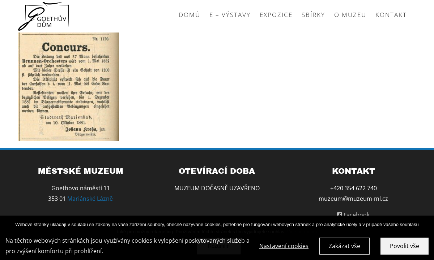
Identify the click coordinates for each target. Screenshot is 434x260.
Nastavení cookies (284, 247)
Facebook (353, 215)
